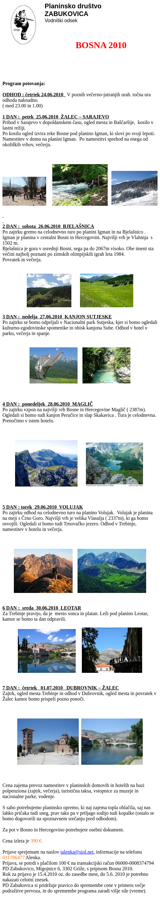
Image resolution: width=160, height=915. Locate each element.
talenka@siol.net (77, 852)
